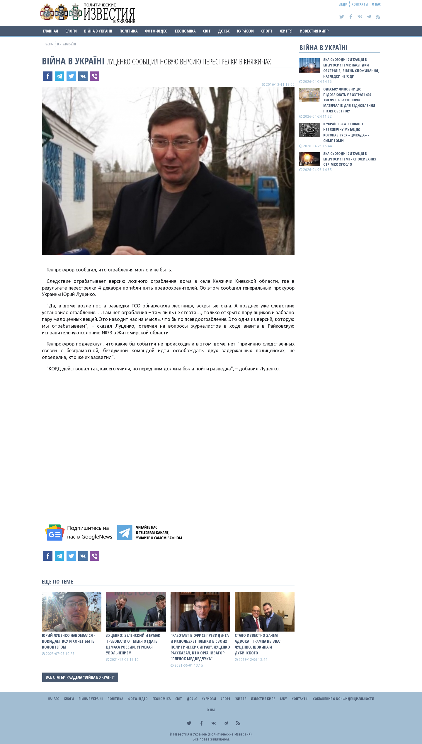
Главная (50, 31)
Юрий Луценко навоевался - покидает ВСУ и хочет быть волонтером (68, 641)
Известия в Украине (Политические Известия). (213, 734)
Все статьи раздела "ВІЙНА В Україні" (80, 677)
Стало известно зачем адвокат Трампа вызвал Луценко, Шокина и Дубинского (258, 644)
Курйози (245, 31)
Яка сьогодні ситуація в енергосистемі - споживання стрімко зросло (349, 159)
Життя (286, 31)
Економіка (185, 31)
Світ (207, 31)
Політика (128, 31)
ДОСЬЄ (224, 31)
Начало (53, 698)
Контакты (359, 4)
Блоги (71, 31)
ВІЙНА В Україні (98, 31)
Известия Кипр (314, 31)
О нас (376, 4)
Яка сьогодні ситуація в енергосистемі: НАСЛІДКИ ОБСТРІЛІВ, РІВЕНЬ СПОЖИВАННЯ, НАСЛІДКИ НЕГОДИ (351, 68)
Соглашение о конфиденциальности (343, 698)
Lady (283, 698)
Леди (343, 4)
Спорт (267, 31)
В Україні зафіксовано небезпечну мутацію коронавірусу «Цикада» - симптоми (346, 132)
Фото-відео (156, 31)
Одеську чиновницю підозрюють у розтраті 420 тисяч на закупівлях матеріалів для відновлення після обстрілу (349, 100)
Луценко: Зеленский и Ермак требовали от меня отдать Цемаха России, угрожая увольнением (133, 644)
